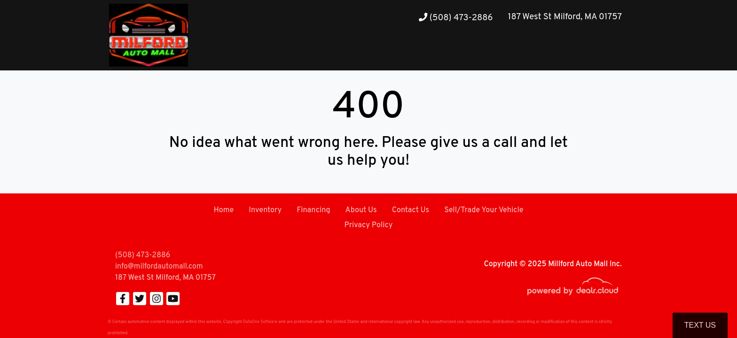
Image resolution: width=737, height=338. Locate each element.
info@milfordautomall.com (159, 266)
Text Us (700, 325)
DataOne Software (260, 321)
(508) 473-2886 (456, 18)
